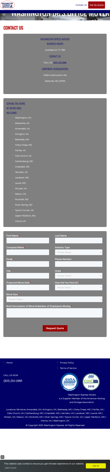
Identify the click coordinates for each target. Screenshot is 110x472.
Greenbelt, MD (22, 166)
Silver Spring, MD (23, 205)
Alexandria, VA (22, 123)
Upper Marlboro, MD (25, 215)
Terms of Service (68, 368)
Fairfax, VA (20, 150)
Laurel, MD (20, 183)
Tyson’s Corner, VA (24, 210)
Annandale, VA (22, 128)
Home (9, 362)
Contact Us (81, 5)
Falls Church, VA (23, 156)
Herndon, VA (21, 172)
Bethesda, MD (22, 139)
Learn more (10, 467)
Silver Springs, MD (54, 417)
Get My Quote (97, 5)
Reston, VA (20, 194)
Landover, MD (22, 177)
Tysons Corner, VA (74, 417)
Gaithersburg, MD (24, 161)
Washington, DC (23, 117)
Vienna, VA (20, 221)
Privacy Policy (67, 362)
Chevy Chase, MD (23, 145)
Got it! (96, 466)
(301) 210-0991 (59, 62)
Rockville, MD (22, 199)
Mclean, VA (9, 417)
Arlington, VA (22, 134)
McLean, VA (21, 188)
